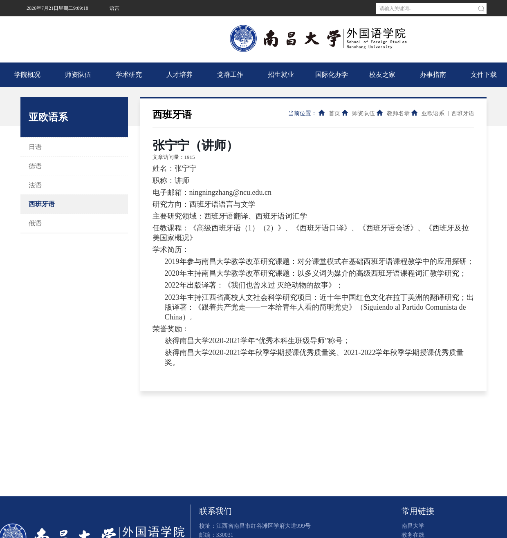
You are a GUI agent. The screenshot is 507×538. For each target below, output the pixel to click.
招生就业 (281, 74)
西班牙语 (42, 204)
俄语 (35, 223)
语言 (114, 8)
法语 (35, 185)
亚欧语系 (433, 113)
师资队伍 (78, 74)
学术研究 (129, 74)
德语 (35, 166)
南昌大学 (118, 24)
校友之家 (382, 74)
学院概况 (27, 74)
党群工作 (230, 74)
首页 (334, 113)
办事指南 (433, 74)
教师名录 (398, 113)
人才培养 (179, 74)
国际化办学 (331, 74)
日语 (35, 146)
